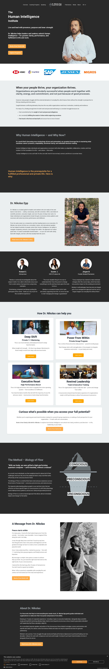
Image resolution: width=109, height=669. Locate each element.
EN (84, 4)
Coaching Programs (34, 4)
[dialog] (54, 662)
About (79, 4)
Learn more (30, 357)
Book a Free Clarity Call (17, 46)
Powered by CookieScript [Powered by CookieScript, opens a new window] (102, 668)
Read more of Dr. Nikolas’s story (22, 240)
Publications (68, 4)
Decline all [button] (96, 661)
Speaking (43, 4)
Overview (25, 4)
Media (74, 4)
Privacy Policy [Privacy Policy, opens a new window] (7, 662)
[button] (36, 667)
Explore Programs (15, 53)
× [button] (107, 656)
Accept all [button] (79, 661)
